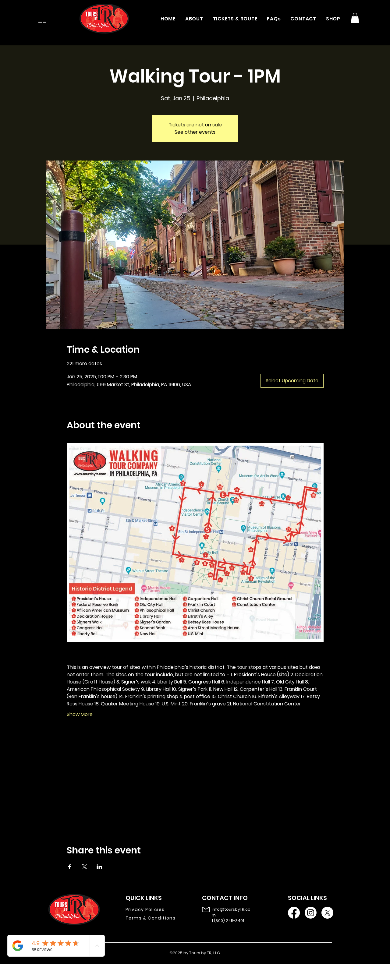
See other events (195, 132)
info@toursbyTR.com (231, 912)
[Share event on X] (84, 866)
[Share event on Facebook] (70, 866)
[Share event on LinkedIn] (99, 866)
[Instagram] (311, 913)
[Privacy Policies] (155, 909)
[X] (327, 913)
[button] (355, 18)
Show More (80, 714)
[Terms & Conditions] (155, 918)
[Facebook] (294, 913)
